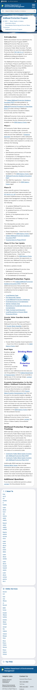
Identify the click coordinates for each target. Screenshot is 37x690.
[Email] (22, 594)
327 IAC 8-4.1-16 (9, 194)
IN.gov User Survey (18, 626)
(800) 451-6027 (24, 579)
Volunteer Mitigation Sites (10, 541)
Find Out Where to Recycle (10, 527)
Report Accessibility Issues (17, 682)
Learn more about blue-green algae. (13, 505)
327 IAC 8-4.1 (19, 52)
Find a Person (18, 610)
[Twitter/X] (7, 594)
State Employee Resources (18, 642)
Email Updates (18, 654)
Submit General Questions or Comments (6, 573)
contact (29, 377)
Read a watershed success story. (12, 502)
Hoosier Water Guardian (14, 326)
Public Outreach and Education (15, 310)
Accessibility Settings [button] (18, 674)
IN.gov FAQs (18, 639)
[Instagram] (11, 594)
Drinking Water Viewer (11, 465)
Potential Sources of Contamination (17, 302)
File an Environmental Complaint (8, 586)
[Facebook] (3, 594)
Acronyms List (7, 524)
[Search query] (19, 11)
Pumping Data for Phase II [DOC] (16, 240)
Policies (18, 632)
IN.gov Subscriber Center (10, 546)
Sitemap (17, 635)
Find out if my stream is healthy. (12, 494)
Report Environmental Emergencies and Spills (9, 578)
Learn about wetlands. (9, 508)
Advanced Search (18, 629)
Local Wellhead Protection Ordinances (18, 299)
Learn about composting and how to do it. (15, 514)
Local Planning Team (12, 295)
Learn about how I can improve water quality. (16, 497)
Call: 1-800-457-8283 (18, 616)
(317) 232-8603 (24, 574)
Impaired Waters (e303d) (10, 532)
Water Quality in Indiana (16, 21)
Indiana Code (18, 658)
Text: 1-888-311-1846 (18, 619)
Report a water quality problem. (12, 499)
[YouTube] (15, 594)
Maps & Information (17, 648)
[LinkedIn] (18, 594)
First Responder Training (13, 297)
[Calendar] (26, 594)
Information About (10, 23)
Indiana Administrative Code (18, 661)
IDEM (6, 21)
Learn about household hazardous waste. (14, 511)
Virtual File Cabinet (8, 538)
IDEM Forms (6, 530)
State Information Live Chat (18, 604)
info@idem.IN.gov (28, 584)
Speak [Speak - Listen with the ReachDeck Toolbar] (17, 678)
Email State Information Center (18, 607)
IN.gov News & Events (18, 651)
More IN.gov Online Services (11, 544)
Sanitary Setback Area (13, 304)
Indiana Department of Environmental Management (14, 5)
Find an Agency (18, 613)
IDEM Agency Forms (20, 122)
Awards (18, 664)
